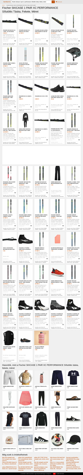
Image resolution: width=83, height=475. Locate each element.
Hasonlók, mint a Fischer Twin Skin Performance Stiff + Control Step (73, 44)
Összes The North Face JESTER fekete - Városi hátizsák (8, 361)
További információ (60, 473)
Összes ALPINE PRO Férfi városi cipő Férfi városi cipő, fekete (56, 110)
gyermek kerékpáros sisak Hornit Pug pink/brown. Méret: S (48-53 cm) (40, 469)
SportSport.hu (7, 1)
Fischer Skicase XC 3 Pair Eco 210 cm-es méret (24, 32)
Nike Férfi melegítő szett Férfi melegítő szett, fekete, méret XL (9, 459)
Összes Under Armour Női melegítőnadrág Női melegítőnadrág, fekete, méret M (57, 196)
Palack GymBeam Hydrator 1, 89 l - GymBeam (39, 348)
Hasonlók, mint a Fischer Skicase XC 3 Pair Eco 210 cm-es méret (25, 44)
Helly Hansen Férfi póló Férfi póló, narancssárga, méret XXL (57, 459)
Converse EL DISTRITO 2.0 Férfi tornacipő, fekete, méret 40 (73, 469)
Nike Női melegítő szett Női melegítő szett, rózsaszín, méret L (41, 464)
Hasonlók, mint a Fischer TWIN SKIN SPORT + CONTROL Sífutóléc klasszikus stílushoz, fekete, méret (41, 77)
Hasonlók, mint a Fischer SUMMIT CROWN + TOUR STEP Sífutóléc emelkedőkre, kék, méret (41, 229)
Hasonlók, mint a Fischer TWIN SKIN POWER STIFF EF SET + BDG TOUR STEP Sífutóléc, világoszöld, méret (9, 328)
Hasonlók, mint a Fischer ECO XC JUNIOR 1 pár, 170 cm (41, 143)
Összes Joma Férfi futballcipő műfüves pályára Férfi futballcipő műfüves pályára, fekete (25, 361)
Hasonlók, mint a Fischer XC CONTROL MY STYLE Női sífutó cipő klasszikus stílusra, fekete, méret (41, 328)
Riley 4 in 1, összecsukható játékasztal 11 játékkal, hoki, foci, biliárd (57, 464)
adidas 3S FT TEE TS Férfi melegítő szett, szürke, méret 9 (41, 459)
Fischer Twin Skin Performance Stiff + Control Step (72, 32)
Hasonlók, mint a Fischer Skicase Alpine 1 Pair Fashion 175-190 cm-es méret (41, 44)
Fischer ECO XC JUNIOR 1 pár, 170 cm (41, 130)
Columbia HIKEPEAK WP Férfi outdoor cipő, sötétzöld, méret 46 (72, 464)
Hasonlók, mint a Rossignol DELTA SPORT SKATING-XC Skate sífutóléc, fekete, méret (9, 196)
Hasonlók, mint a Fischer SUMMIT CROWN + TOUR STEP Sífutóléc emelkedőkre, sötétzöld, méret (25, 229)
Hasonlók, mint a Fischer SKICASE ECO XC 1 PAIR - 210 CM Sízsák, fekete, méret (9, 44)
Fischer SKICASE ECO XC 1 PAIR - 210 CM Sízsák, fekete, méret (9, 32)
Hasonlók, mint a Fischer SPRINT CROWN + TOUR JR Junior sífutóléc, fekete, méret (9, 77)
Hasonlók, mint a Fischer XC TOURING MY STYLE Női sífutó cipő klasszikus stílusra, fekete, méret (25, 328)
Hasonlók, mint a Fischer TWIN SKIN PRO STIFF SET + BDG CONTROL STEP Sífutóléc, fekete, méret (9, 143)
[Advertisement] (41, 155)
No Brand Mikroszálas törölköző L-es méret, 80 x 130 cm (57, 249)
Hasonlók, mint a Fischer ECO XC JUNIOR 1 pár (25, 110)
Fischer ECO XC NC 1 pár (41, 96)
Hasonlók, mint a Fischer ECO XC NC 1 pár (41, 110)
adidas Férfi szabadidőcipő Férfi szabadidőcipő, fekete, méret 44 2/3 (25, 459)
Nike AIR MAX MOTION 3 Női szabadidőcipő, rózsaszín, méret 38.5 (25, 469)
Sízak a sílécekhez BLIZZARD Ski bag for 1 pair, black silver (9, 249)
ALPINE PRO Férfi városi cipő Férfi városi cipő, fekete (57, 97)
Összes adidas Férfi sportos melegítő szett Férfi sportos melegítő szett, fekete (25, 143)
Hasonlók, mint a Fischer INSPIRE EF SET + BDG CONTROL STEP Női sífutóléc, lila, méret (9, 295)
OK (54, 473)
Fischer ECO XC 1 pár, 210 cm (72, 97)
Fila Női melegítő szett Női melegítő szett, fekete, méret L (25, 464)
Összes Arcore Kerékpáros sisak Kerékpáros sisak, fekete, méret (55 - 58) (73, 77)
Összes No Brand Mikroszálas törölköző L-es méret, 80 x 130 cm (57, 262)
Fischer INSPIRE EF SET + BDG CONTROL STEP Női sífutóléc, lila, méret (9, 282)
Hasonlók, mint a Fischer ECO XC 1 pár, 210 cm (73, 110)
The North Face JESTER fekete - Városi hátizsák (9, 348)
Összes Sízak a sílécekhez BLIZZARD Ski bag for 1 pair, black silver (9, 262)
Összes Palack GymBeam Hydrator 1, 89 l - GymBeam (41, 361)
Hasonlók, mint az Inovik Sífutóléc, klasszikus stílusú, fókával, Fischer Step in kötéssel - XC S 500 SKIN (25, 77)
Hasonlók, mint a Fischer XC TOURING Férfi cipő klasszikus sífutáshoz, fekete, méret (24, 262)
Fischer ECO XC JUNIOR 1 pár (25, 97)
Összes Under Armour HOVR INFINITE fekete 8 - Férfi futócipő (56, 295)
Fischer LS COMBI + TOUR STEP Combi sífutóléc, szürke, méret (73, 183)
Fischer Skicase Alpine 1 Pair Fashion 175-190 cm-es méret (41, 32)
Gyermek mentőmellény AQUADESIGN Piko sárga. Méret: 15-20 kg (72, 459)
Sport (3, 5)
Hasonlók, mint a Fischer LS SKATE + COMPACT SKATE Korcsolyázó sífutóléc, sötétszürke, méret (9, 229)
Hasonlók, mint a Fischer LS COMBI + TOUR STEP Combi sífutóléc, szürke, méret (73, 196)
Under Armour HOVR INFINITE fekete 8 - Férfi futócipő (57, 282)
